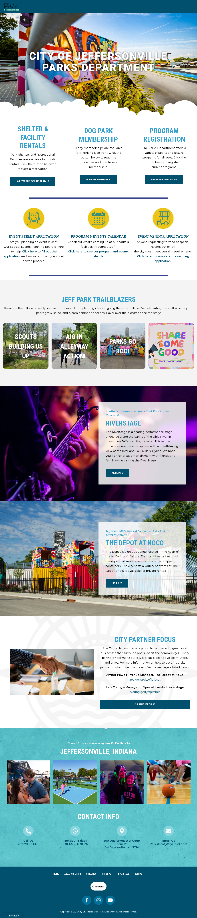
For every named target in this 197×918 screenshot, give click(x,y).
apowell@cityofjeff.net (145, 679)
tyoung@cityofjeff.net (145, 692)
